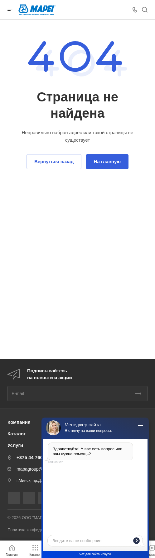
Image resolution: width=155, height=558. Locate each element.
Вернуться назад (54, 161)
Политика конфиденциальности (37, 529)
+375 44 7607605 (35, 457)
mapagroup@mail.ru (36, 469)
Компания (19, 422)
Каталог (16, 433)
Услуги (15, 445)
